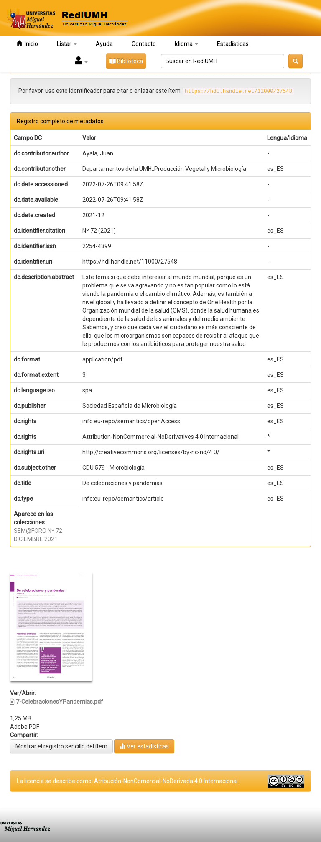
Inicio (27, 43)
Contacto (144, 44)
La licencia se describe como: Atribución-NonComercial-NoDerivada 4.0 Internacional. (128, 781)
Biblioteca (126, 61)
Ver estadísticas (144, 746)
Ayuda (104, 44)
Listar (67, 44)
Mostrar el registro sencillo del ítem (61, 746)
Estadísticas (233, 44)
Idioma (186, 44)
